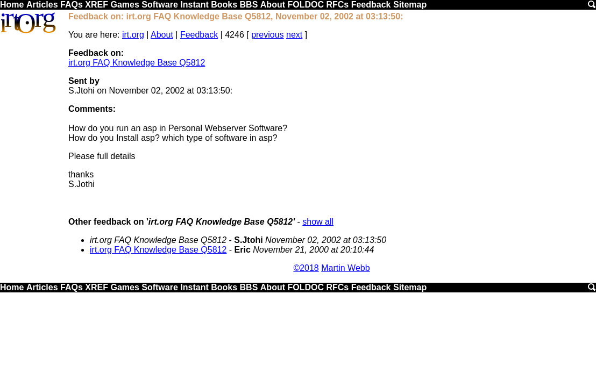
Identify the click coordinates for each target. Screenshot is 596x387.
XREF (96, 4)
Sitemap (410, 4)
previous (267, 34)
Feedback (371, 4)
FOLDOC (305, 4)
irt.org (133, 34)
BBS (249, 4)
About (272, 4)
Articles (42, 4)
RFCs (337, 4)
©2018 (305, 268)
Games (124, 4)
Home (12, 4)
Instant (194, 4)
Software (159, 4)
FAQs (71, 4)
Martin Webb (345, 268)
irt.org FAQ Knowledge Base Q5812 (136, 62)
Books (224, 4)
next (294, 34)
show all (318, 221)
